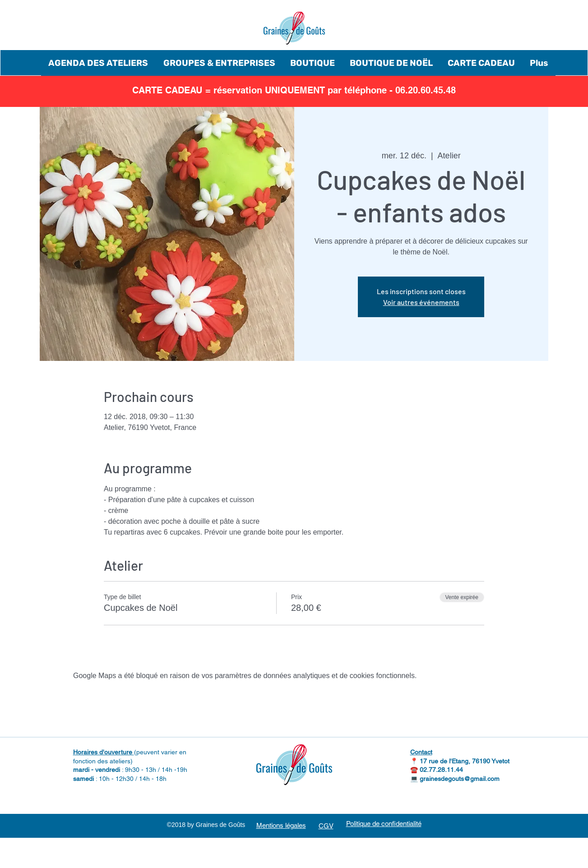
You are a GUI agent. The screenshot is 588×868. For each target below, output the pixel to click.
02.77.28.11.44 (441, 769)
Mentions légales (281, 825)
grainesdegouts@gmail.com (460, 778)
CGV (326, 826)
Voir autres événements (421, 302)
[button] (98, 63)
